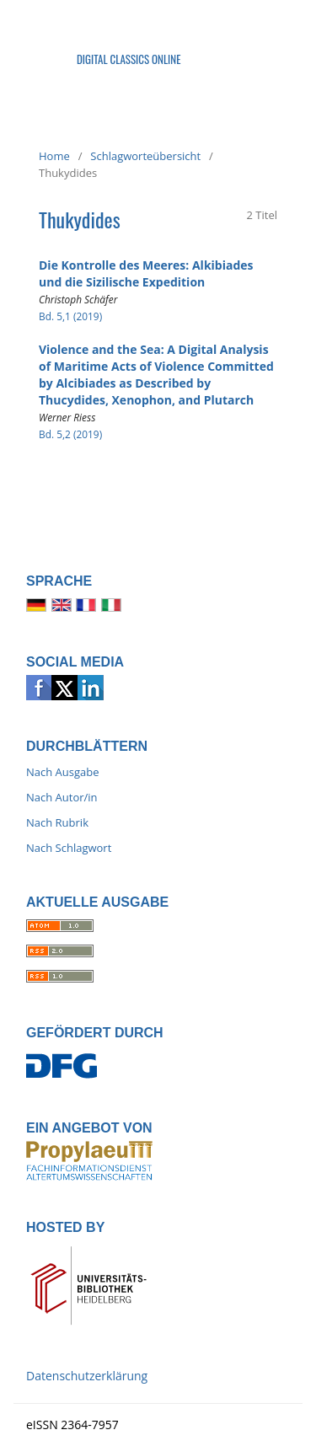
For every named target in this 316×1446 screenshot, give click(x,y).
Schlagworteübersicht (145, 155)
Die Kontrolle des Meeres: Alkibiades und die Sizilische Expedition (146, 273)
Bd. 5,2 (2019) (70, 434)
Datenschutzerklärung (86, 1376)
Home (54, 155)
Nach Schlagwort (68, 847)
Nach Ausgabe (62, 771)
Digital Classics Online (129, 59)
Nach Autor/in (62, 797)
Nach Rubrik (57, 822)
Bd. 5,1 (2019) (70, 316)
